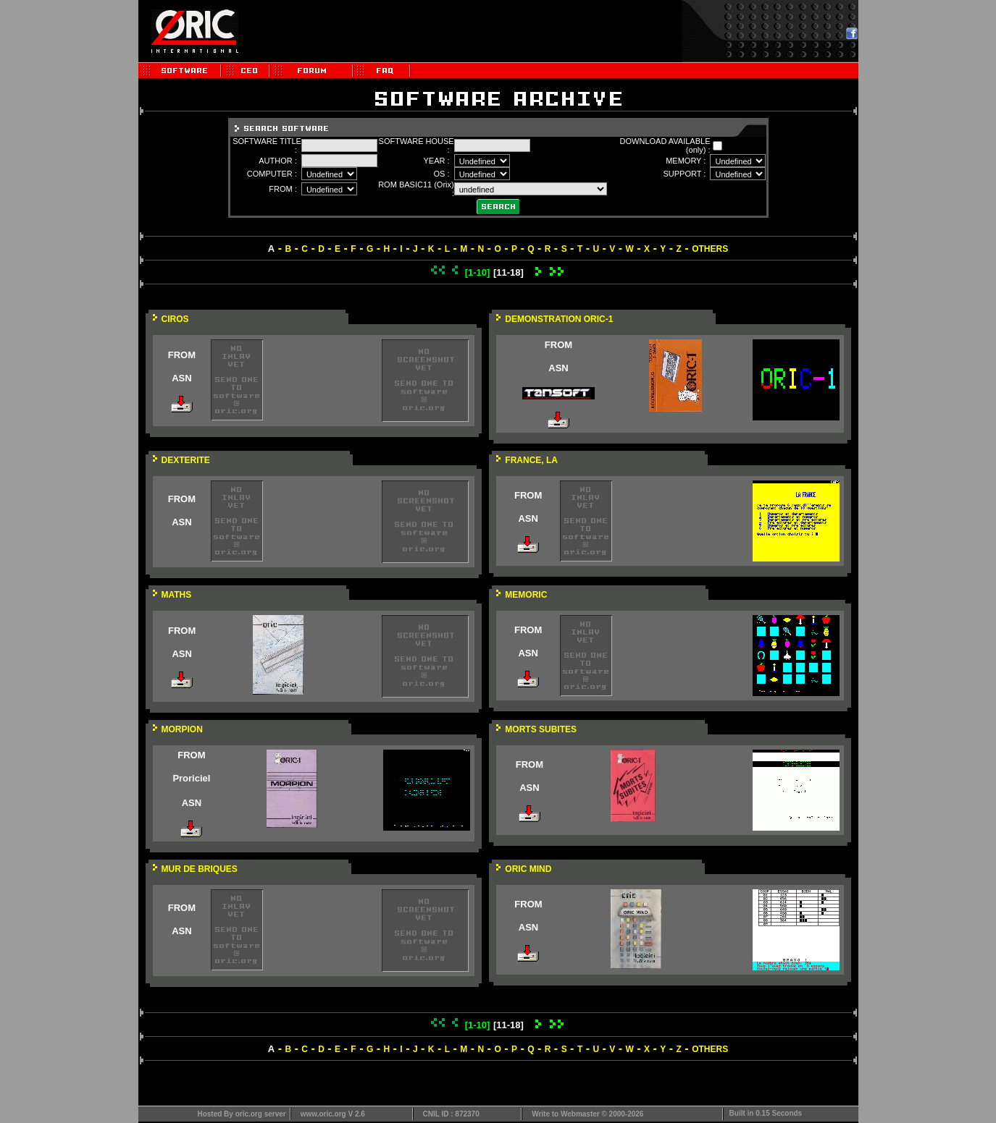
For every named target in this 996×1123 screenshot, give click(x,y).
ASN (181, 378)
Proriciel (191, 778)
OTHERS (710, 249)
